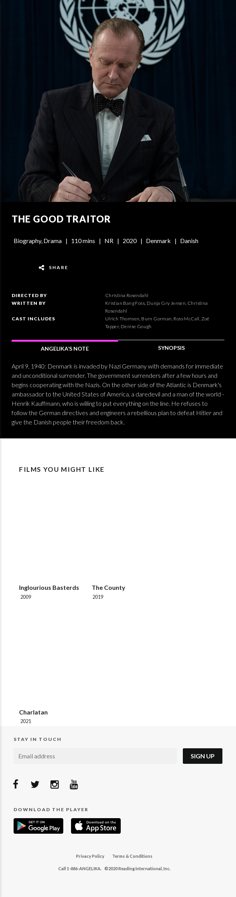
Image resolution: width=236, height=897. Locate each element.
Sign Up (203, 756)
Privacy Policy (90, 856)
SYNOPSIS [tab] (171, 347)
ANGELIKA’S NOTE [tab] (65, 348)
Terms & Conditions (132, 856)
